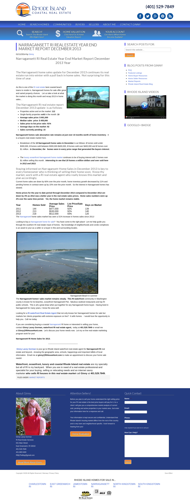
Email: (128, 408)
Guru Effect (168, 473)
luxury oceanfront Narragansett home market (43, 157)
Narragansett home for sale (42, 222)
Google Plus (155, 16)
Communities (62, 24)
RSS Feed (170, 16)
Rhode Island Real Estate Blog (140, 84)
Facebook (140, 16)
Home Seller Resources (137, 78)
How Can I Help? (132, 433)
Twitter (148, 16)
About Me (109, 24)
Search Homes (39, 24)
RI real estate (39, 87)
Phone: (127, 418)
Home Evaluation (80, 434)
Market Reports (37, 377)
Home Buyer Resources (137, 76)
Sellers (94, 24)
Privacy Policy (54, 473)
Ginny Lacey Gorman (26, 349)
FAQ (130, 70)
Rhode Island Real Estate (49, 11)
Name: (128, 399)
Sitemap (45, 473)
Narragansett (26, 217)
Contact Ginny (130, 24)
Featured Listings (135, 73)
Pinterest (163, 16)
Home (22, 24)
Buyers (80, 24)
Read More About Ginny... (30, 462)
